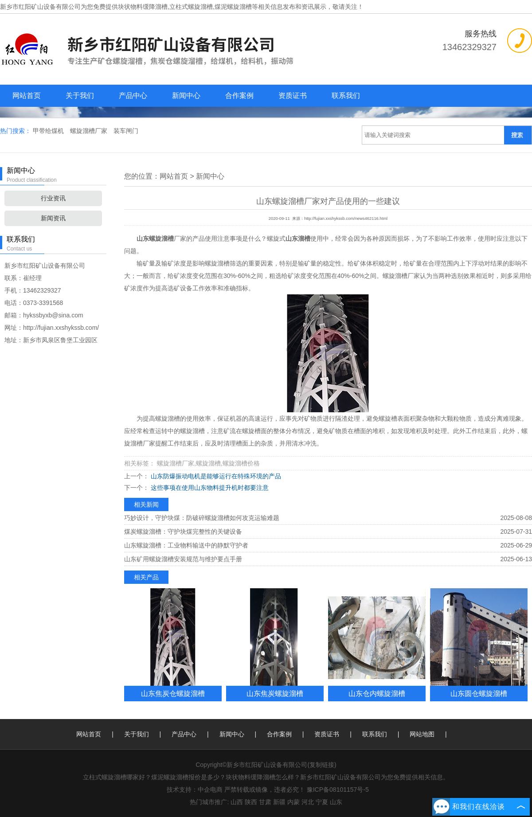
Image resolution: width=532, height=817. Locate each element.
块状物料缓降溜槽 (143, 6)
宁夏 (322, 801)
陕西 (251, 801)
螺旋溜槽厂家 (89, 130)
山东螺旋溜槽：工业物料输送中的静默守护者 (186, 545)
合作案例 (239, 95)
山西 (237, 801)
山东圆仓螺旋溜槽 (478, 693)
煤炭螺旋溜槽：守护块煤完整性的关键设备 (183, 531)
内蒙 (293, 801)
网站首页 (26, 95)
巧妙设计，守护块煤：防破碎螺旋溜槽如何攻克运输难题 (201, 517)
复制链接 (321, 764)
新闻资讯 (53, 218)
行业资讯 (53, 198)
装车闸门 (125, 130)
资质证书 (292, 95)
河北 (307, 801)
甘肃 (265, 801)
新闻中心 (186, 95)
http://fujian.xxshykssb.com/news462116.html (345, 218)
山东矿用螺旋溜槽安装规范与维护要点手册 (183, 559)
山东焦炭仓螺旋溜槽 (173, 693)
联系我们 (346, 95)
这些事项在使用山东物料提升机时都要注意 (209, 487)
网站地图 (422, 734)
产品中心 (133, 95)
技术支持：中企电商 (195, 789)
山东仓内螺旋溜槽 (376, 693)
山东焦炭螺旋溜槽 (274, 693)
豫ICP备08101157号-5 (338, 789)
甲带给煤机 (49, 130)
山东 (336, 801)
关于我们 (80, 95)
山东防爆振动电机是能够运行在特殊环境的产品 (215, 476)
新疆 (279, 801)
